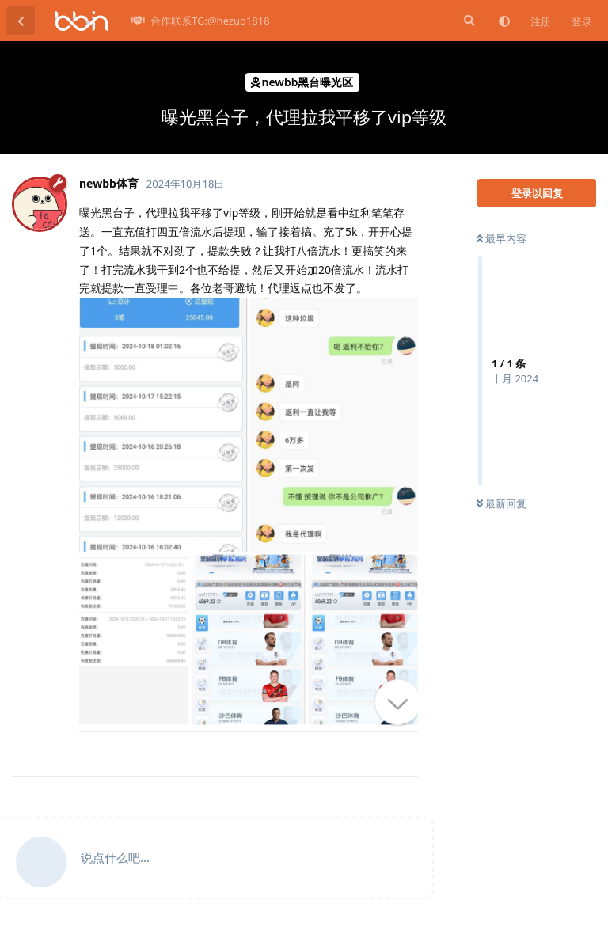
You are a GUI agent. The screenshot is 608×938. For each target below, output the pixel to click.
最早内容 (501, 238)
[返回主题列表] (20, 20)
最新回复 (501, 503)
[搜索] (468, 20)
